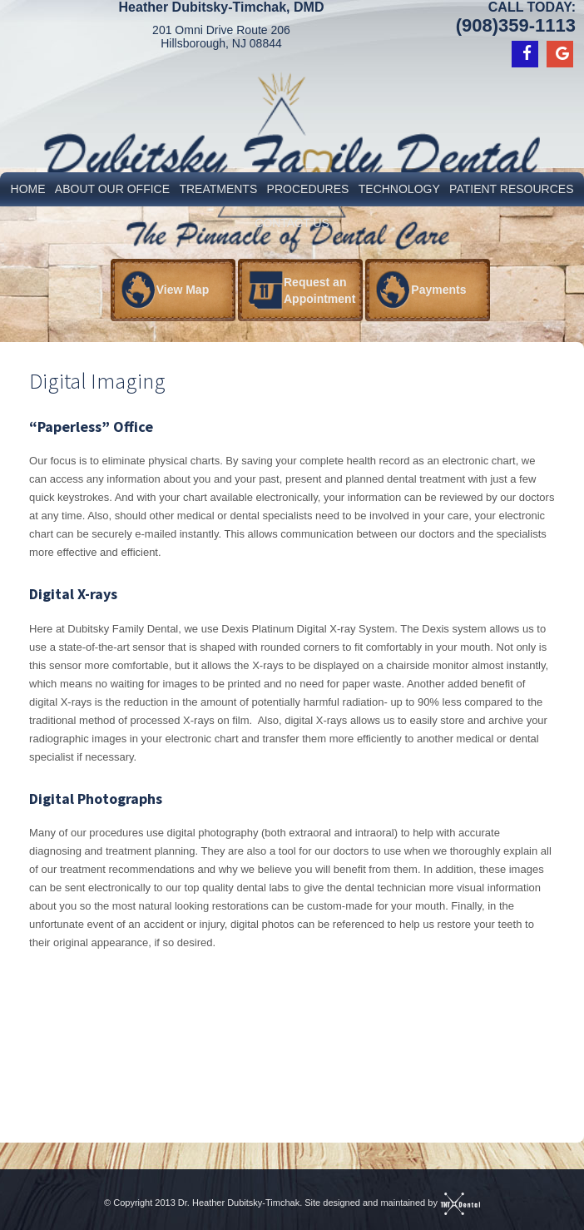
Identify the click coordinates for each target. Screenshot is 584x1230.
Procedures (308, 189)
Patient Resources (511, 189)
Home (28, 189)
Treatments (218, 189)
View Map (183, 289)
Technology (399, 189)
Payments (438, 289)
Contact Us (292, 223)
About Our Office (112, 189)
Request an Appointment (319, 290)
